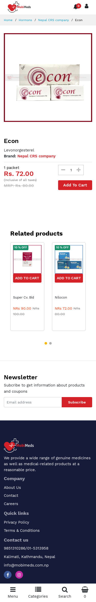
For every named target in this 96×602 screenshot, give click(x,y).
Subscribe (77, 402)
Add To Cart (75, 185)
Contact (11, 495)
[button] (46, 343)
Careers (11, 503)
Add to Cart (27, 278)
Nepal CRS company (53, 20)
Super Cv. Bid (23, 297)
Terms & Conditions (22, 530)
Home (8, 20)
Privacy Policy (16, 522)
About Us (12, 487)
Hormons (25, 20)
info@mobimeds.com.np (26, 565)
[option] (48, 77)
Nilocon (61, 297)
